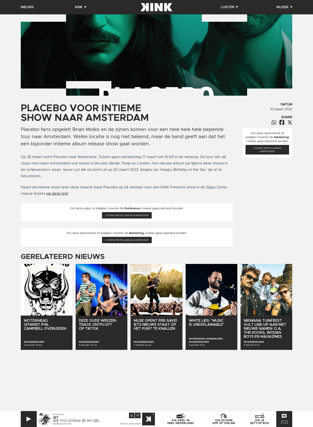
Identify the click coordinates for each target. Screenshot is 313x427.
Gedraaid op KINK (62, 424)
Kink (80, 7)
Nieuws (27, 7)
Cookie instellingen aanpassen (127, 215)
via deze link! (57, 194)
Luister (229, 7)
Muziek (284, 7)
